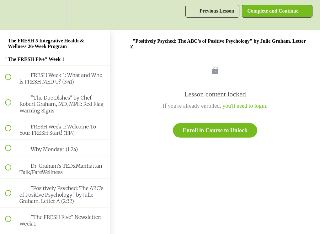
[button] (11, 15)
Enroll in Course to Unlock (215, 130)
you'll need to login (244, 106)
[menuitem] (55, 15)
